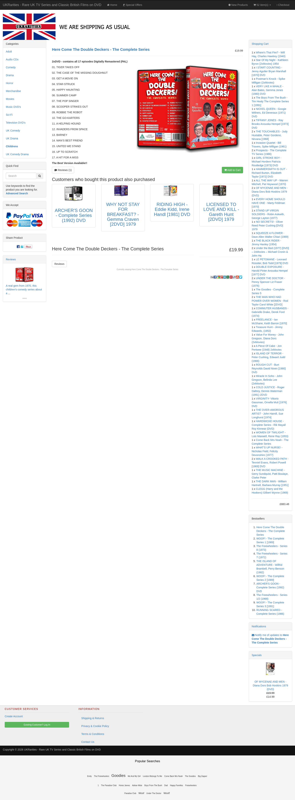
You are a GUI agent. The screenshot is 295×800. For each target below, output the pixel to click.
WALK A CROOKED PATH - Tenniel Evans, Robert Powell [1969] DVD (270, 462)
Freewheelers (191, 785)
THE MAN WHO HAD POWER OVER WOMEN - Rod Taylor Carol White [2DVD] (270, 301)
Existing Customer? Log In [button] (37, 724)
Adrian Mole (137, 785)
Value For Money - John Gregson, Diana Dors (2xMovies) (268, 338)
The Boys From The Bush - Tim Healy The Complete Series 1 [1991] (270, 101)
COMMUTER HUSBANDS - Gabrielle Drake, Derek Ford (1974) (270, 312)
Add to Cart (232, 170)
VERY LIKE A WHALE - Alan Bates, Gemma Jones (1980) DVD (267, 90)
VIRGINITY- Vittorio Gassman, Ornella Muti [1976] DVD (269, 402)
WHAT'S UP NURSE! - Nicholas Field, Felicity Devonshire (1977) (267, 451)
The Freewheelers (101, 776)
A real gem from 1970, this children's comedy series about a (24, 289)
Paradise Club (130, 793)
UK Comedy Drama (17, 154)
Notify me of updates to (270, 639)
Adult (9, 51)
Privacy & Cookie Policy (95, 726)
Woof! (166, 793)
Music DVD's (13, 106)
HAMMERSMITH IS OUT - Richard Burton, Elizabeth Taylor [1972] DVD (269, 173)
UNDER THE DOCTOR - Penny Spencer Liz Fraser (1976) (268, 282)
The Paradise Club (109, 785)
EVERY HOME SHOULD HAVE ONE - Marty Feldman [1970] (268, 203)
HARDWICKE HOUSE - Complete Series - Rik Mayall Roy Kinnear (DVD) (269, 425)
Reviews (59, 263)
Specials (257, 655)
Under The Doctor (153, 793)
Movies (10, 98)
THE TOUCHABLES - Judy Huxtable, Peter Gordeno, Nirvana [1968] (270, 135)
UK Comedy (13, 130)
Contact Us (87, 741)
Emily (89, 776)
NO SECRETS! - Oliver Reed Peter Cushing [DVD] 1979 (267, 225)
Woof (141, 793)
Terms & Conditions (92, 733)
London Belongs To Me (152, 776)
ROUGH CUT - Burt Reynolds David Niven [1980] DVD (269, 368)
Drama (10, 75)
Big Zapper (202, 776)
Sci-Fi (9, 114)
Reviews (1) (63, 170)
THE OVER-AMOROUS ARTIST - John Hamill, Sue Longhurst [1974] (268, 413)
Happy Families (176, 785)
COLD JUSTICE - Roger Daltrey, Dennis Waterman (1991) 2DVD (268, 391)
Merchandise (13, 91)
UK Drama (12, 138)
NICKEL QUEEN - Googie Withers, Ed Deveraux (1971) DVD (269, 112)
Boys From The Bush (153, 785)
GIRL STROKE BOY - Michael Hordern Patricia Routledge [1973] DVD (266, 161)
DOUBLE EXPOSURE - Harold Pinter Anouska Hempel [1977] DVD (270, 270)
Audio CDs (12, 59)
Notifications (259, 626)
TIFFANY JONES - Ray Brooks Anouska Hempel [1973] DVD (270, 124)
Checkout (283, 4)
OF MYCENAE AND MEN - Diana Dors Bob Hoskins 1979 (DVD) (270, 191)
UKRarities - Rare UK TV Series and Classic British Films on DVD (52, 5)
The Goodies (190, 776)
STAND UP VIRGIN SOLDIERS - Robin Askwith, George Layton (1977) (268, 214)
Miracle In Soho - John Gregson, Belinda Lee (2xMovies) (267, 380)
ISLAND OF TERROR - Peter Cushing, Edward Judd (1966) (268, 357)
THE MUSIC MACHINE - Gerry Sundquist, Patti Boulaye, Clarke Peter (270, 474)
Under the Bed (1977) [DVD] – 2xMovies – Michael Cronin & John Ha (270, 252)
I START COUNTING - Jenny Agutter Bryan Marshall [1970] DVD (269, 71)
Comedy (11, 67)
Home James (124, 785)
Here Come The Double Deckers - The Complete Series (155, 269)
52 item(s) (262, 4)
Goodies (118, 775)
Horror (9, 83)
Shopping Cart (260, 43)
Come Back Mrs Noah (173, 776)
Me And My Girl (134, 776)
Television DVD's (16, 122)
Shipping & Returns (92, 718)
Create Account (14, 716)
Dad (166, 785)
